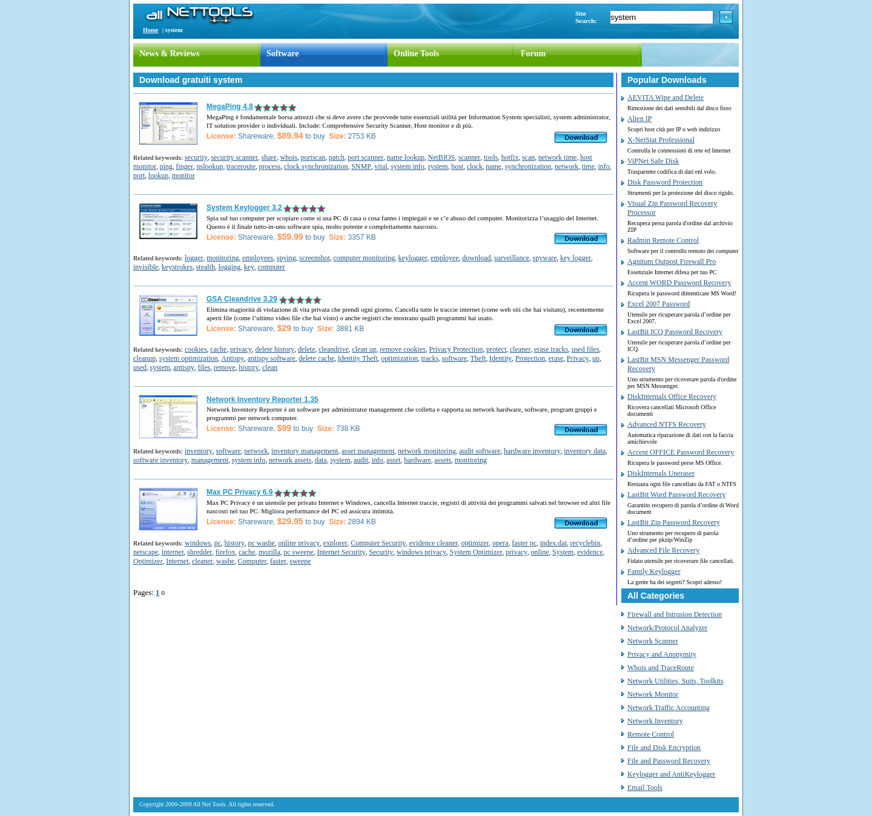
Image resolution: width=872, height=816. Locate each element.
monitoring (222, 258)
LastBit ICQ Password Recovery (674, 331)
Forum (533, 53)
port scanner (365, 157)
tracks (430, 358)
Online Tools (416, 53)
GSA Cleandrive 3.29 (241, 299)
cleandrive (334, 349)
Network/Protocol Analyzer (667, 628)
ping (166, 166)
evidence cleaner (433, 543)
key (249, 267)
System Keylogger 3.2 (244, 207)
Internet (177, 561)
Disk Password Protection (664, 182)
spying (286, 258)
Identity (500, 358)
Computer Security (378, 543)
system (438, 166)
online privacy (299, 543)
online (540, 552)
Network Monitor (652, 694)
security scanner (234, 157)
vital (380, 166)
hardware (417, 460)
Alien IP (639, 118)
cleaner (520, 349)
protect (496, 349)
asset (393, 460)
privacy (241, 349)
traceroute (241, 166)
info (603, 166)
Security (381, 552)
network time (557, 157)
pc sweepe (298, 552)
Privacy (578, 358)
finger (184, 166)
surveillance (511, 258)
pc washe (261, 543)
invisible (145, 267)
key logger (575, 258)
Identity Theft (358, 358)
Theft (478, 358)
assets (442, 460)
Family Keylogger (654, 571)
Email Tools (644, 787)
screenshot (314, 258)
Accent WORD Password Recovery (679, 282)
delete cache (316, 358)
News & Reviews (169, 53)
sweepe (300, 561)
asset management (368, 451)
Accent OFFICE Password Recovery (680, 452)
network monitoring (427, 451)
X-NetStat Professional (661, 140)
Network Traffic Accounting (668, 707)
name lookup (405, 157)
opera (500, 543)
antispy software (272, 358)
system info (407, 166)
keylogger (413, 258)
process (269, 166)
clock (475, 166)
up (596, 358)
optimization (399, 358)
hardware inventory (532, 451)
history (249, 367)
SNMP (361, 166)
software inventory (160, 460)
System (562, 552)
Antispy (232, 358)
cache (218, 349)
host (457, 166)
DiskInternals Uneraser (661, 473)
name (493, 166)
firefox (226, 552)
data (321, 460)
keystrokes (177, 267)
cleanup (144, 358)
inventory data (585, 451)
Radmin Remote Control (663, 240)
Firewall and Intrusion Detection (674, 614)
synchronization (528, 166)
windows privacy (421, 552)
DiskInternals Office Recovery (671, 396)
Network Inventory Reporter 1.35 (262, 399)
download (476, 258)
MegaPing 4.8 (229, 106)
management (209, 460)
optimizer (475, 543)
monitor (183, 175)
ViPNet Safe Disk (653, 161)
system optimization (188, 358)
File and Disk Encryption (664, 747)
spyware (545, 258)
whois (288, 157)
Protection (530, 358)
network (566, 166)
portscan (313, 157)
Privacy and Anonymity (661, 654)
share (269, 157)
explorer (335, 543)
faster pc (524, 543)
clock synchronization (316, 166)
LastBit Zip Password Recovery (673, 522)
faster (278, 561)
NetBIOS (441, 157)
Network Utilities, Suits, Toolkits (675, 681)
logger (194, 258)
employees (257, 258)
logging (230, 267)
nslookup (210, 166)
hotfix (510, 157)
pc (217, 543)
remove (225, 367)
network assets (290, 460)
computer (271, 267)
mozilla (269, 552)
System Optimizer (476, 552)
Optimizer (148, 561)
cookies (196, 349)
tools (491, 157)
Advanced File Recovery (663, 550)
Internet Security (341, 552)
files (204, 367)
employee (445, 258)
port (139, 175)
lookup (158, 175)
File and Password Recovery (668, 761)
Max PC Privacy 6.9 (239, 492)
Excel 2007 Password (658, 304)
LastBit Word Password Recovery (676, 494)
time (588, 166)
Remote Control (650, 734)
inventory (199, 451)
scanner (469, 157)
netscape (145, 552)
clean (269, 367)
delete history (274, 349)
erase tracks (551, 349)
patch (337, 157)
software (454, 358)
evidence (590, 552)
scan (528, 157)
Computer (252, 561)
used (140, 367)
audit (361, 460)
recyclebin (585, 543)
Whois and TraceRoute (660, 667)
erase (556, 358)
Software (282, 53)
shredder (199, 552)
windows (198, 543)
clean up (364, 349)
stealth (205, 267)
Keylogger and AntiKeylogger (671, 774)
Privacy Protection (456, 349)
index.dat (553, 543)
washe (225, 561)
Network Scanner (652, 641)
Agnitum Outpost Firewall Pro (671, 261)
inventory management (304, 451)
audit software (479, 451)
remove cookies (403, 349)
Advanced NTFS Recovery (666, 424)
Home (151, 30)
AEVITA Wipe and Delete (665, 97)
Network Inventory (655, 721)
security (196, 157)
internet (173, 552)
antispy (183, 367)
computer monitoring (364, 258)
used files (586, 349)
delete (306, 349)
